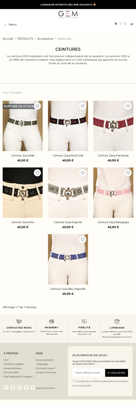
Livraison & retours (46, 372)
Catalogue (42, 364)
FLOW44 (50, 388)
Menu (10, 24)
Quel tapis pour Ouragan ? (19, 376)
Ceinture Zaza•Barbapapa (113, 222)
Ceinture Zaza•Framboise (113, 155)
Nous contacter (44, 359)
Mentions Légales (13, 364)
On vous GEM (11, 372)
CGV (6, 359)
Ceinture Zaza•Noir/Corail (68, 155)
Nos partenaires (12, 368)
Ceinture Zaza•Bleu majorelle (68, 289)
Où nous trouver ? (46, 368)
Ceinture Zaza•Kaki (22, 155)
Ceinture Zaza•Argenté (68, 222)
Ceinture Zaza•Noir (22, 222)
